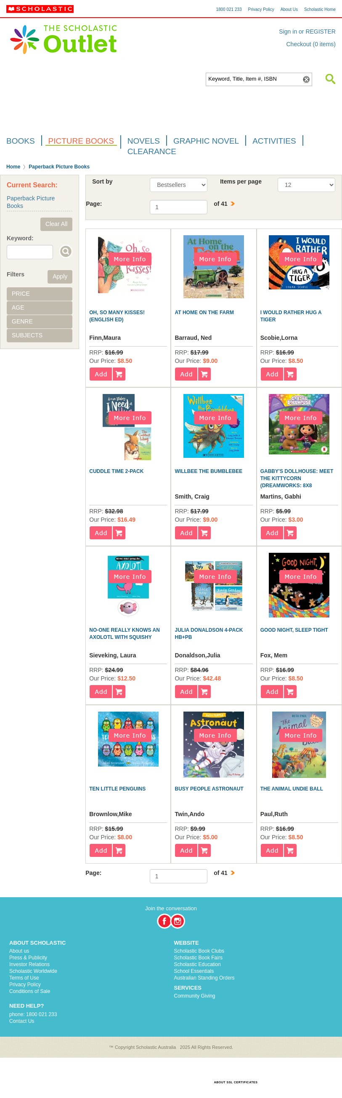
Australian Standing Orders (204, 978)
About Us (289, 9)
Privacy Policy (261, 9)
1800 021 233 (228, 9)
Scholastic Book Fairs (198, 958)
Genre (22, 321)
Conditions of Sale (29, 991)
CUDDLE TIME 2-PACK (116, 471)
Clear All (56, 224)
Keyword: (20, 238)
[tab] (39, 294)
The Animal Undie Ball (291, 789)
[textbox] (254, 79)
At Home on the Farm (204, 312)
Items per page (241, 181)
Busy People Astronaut (209, 789)
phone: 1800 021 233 (33, 1014)
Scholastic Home (320, 9)
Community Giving (194, 996)
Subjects (27, 335)
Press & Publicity (28, 958)
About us (19, 951)
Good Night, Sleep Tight (294, 630)
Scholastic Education (197, 964)
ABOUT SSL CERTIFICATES (236, 1082)
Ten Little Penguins (117, 789)
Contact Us (21, 1021)
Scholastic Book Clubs (199, 951)
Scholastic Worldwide (33, 971)
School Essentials (194, 971)
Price (21, 293)
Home (13, 167)
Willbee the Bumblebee (208, 471)
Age (18, 307)
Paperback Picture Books (59, 167)
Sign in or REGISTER (307, 31)
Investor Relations (29, 964)
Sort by (102, 181)
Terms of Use (24, 978)
